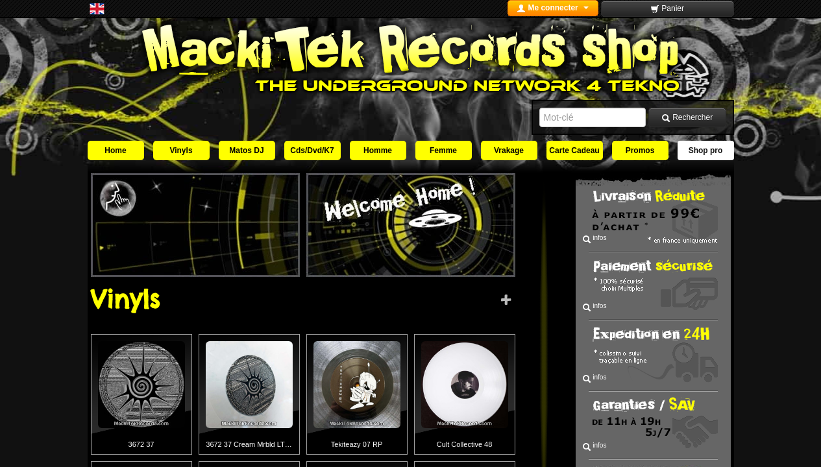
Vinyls (180, 150)
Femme (443, 150)
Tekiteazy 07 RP (356, 444)
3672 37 (141, 444)
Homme (377, 150)
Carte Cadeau (574, 150)
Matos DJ (246, 150)
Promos (640, 150)
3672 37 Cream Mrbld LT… (248, 444)
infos (594, 239)
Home (115, 150)
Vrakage (509, 150)
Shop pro (706, 150)
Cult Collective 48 (465, 444)
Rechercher (687, 118)
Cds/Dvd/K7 (312, 150)
